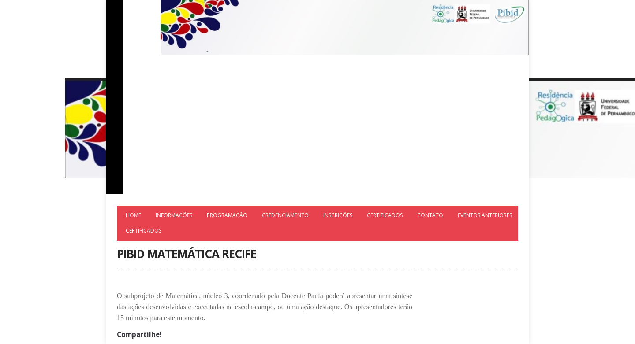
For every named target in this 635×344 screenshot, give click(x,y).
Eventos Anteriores (485, 215)
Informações (174, 215)
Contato (430, 215)
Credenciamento (285, 215)
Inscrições (337, 215)
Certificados (385, 215)
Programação (227, 215)
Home (133, 215)
